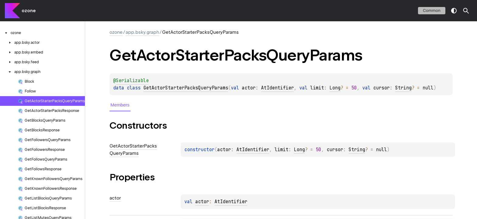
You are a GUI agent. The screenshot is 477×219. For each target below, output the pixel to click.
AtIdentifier (277, 88)
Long (334, 88)
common (431, 10)
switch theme (454, 11)
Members (120, 104)
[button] (466, 11)
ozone (29, 10)
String (403, 88)
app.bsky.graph (142, 32)
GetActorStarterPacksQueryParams (185, 88)
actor (202, 202)
